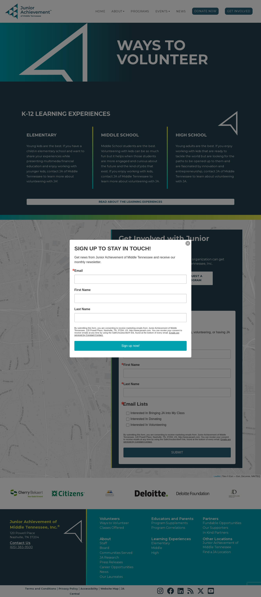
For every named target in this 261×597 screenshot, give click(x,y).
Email (78, 270)
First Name (82, 290)
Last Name (82, 309)
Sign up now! (130, 345)
